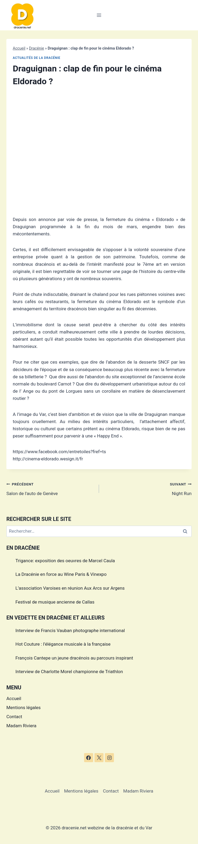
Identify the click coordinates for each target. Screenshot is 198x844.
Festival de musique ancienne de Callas (54, 602)
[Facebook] (88, 757)
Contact (14, 716)
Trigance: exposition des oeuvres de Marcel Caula (65, 560)
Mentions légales (23, 707)
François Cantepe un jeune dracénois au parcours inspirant (74, 658)
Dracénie (36, 48)
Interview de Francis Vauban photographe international (70, 630)
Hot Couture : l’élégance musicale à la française (62, 644)
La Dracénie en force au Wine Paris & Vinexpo (60, 574)
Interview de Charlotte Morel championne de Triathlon (69, 671)
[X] (99, 757)
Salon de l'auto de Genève (50, 488)
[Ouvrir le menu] (99, 15)
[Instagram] (109, 757)
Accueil (19, 48)
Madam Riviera (21, 725)
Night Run (148, 488)
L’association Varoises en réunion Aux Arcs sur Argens (70, 588)
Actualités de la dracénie (36, 58)
